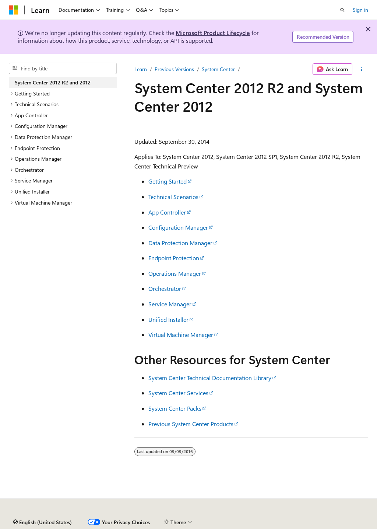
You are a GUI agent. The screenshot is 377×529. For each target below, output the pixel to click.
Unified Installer (168, 319)
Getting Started (167, 181)
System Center (218, 69)
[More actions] (361, 69)
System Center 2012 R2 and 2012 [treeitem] (53, 82)
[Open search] (342, 10)
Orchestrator (164, 288)
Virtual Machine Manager (180, 334)
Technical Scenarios (173, 197)
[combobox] (63, 68)
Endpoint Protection (173, 258)
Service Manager (169, 304)
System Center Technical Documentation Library (209, 378)
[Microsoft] (13, 10)
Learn (140, 69)
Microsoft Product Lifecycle (213, 32)
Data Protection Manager (180, 243)
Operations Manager (174, 273)
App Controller (167, 212)
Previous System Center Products (190, 424)
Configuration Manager (178, 227)
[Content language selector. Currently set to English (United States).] (42, 522)
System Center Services (178, 393)
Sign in (360, 9)
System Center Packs (174, 408)
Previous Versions (174, 69)
